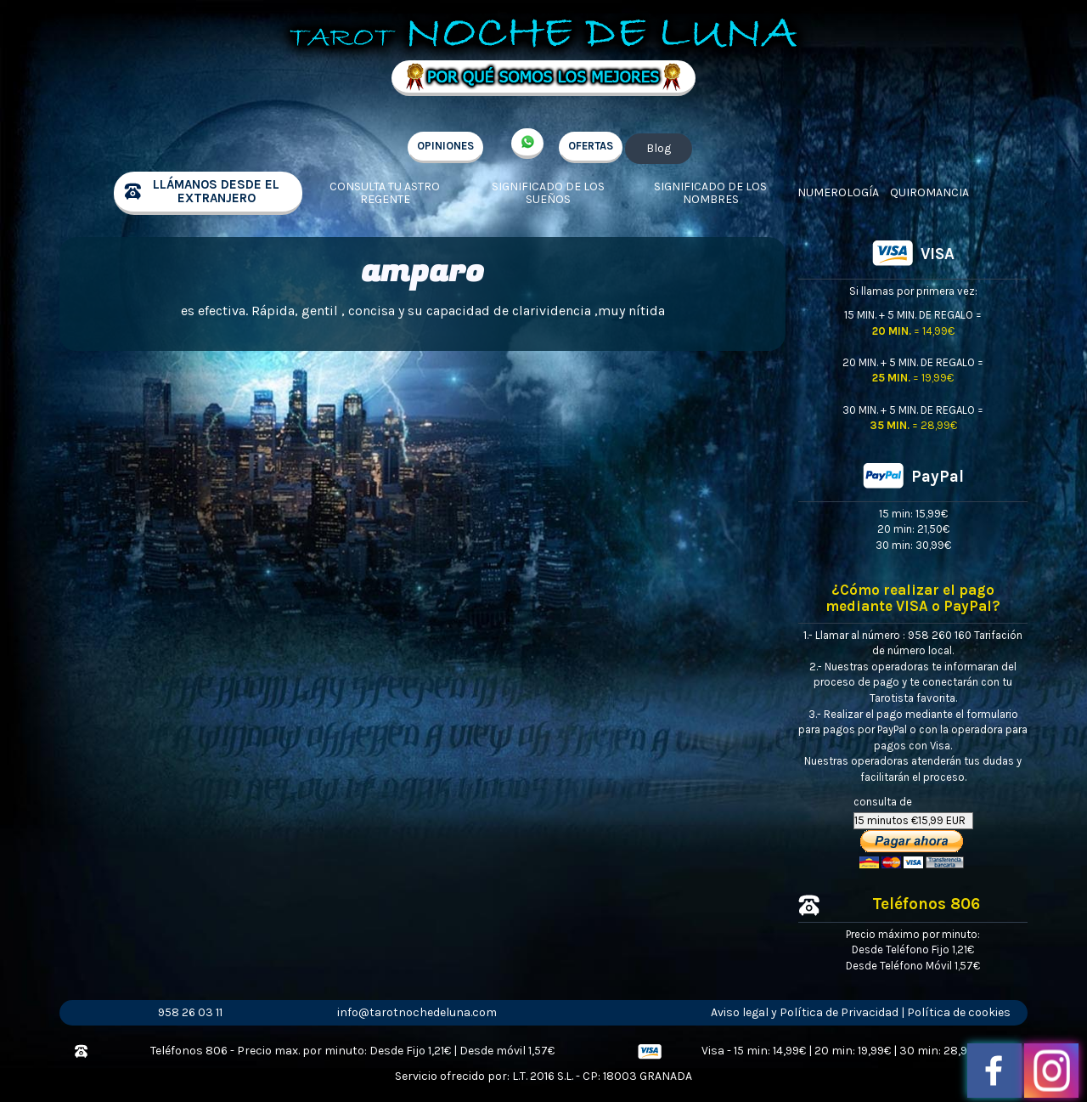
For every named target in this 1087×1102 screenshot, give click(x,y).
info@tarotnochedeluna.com (417, 1012)
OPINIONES (445, 145)
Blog (658, 148)
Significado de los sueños (548, 193)
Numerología (838, 192)
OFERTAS (590, 145)
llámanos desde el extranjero (216, 191)
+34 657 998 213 (527, 143)
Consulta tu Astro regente (384, 193)
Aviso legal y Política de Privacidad (804, 1012)
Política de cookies (959, 1012)
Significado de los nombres (710, 193)
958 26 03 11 (190, 1012)
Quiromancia (929, 192)
